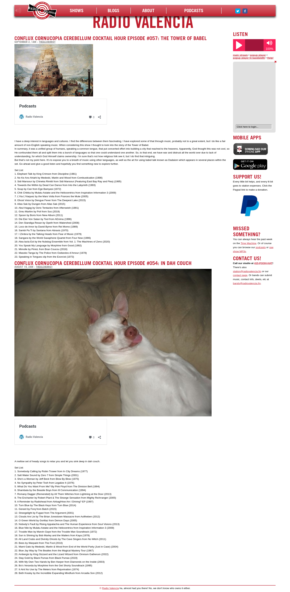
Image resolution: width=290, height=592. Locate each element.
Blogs (113, 10)
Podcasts (193, 10)
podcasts (261, 247)
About (148, 10)
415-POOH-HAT (263, 263)
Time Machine (248, 243)
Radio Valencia (110, 588)
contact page (240, 275)
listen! (18, 10)
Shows (76, 10)
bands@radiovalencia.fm (247, 283)
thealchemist (47, 41)
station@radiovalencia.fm (247, 271)
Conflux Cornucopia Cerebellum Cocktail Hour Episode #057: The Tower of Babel (110, 38)
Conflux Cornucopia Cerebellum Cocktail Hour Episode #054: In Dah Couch (103, 263)
